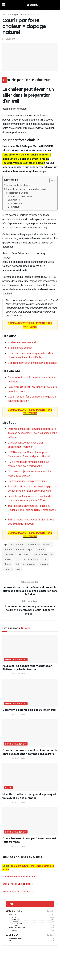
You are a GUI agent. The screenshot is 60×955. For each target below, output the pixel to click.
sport (30, 549)
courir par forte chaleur (18, 185)
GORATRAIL (16, 919)
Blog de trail (17, 14)
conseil (8, 559)
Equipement (13, 935)
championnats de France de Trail (18, 891)
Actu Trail (13, 914)
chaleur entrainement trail (22, 342)
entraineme (34, 544)
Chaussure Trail (15, 938)
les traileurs (24, 554)
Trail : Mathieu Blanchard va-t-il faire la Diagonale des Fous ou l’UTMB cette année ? (32, 510)
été (17, 564)
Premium (15, 926)
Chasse (15, 921)
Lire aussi (15, 199)
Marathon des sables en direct (18, 876)
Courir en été (31, 559)
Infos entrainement (33, 14)
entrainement (29, 564)
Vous (18, 559)
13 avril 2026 (18, 674)
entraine (20, 549)
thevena (47, 544)
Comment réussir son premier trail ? (27, 481)
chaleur (8, 564)
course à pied (17, 544)
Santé (8, 788)
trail (18, 569)
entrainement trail (43, 554)
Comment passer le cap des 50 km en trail (29, 710)
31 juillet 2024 (8, 39)
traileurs (8, 569)
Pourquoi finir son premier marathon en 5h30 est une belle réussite (27, 667)
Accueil (5, 14)
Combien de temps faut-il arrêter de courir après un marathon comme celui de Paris (29, 752)
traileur (41, 549)
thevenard (9, 554)
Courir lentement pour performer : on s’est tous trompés (29, 840)
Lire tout (15, 206)
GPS (10, 940)
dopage (44, 564)
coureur (8, 549)
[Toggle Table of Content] (50, 180)
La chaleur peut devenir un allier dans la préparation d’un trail (26, 191)
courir (44, 559)
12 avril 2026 (18, 758)
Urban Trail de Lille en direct (17, 884)
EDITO (14, 917)
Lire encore (16, 203)
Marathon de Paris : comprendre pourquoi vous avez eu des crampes (29, 796)
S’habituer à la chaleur (20, 348)
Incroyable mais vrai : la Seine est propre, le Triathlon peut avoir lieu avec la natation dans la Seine (32, 433)
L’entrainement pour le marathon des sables (32, 363)
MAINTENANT (30, 325)
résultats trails (18, 924)
